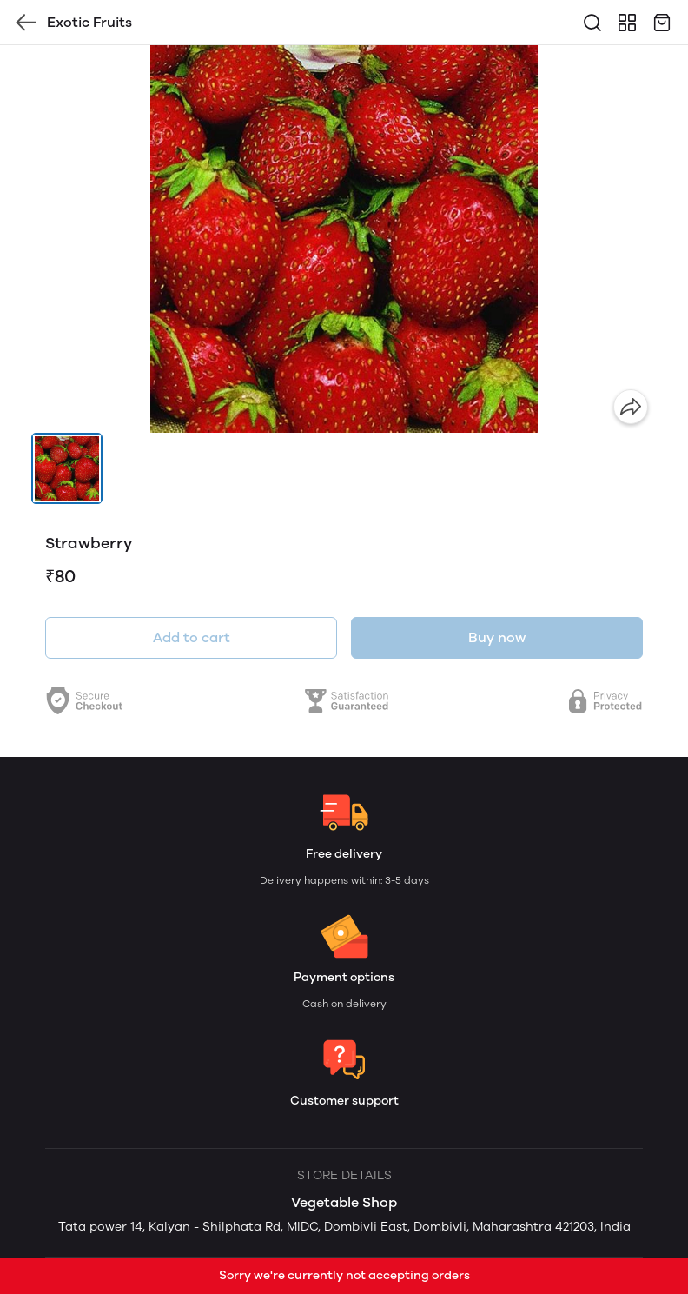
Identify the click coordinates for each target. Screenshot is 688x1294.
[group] (344, 239)
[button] (67, 468)
